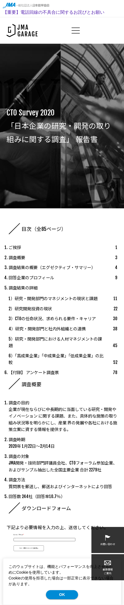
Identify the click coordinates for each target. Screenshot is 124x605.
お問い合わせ (107, 540)
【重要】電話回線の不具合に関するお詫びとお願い (53, 12)
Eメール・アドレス (18, 534)
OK (62, 594)
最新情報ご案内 (108, 567)
